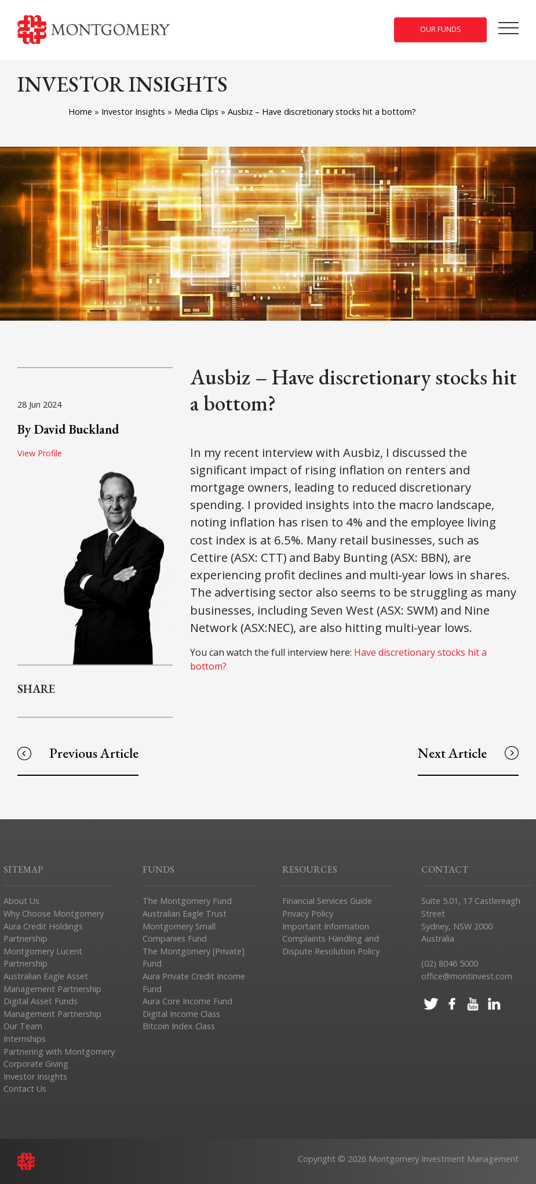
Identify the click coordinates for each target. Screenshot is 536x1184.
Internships (24, 1038)
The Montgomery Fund (187, 900)
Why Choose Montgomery (53, 913)
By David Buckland (68, 429)
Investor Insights (134, 111)
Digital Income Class (181, 1013)
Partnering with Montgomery (59, 1051)
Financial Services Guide (327, 900)
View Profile (39, 453)
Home (80, 111)
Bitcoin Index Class (179, 1026)
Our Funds (440, 29)
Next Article (468, 753)
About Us (21, 900)
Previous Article (77, 753)
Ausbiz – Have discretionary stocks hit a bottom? (322, 111)
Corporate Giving (35, 1063)
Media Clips (197, 111)
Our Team (22, 1026)
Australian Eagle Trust (185, 913)
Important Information (325, 926)
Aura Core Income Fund (187, 1001)
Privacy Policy (307, 913)
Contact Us (24, 1088)
